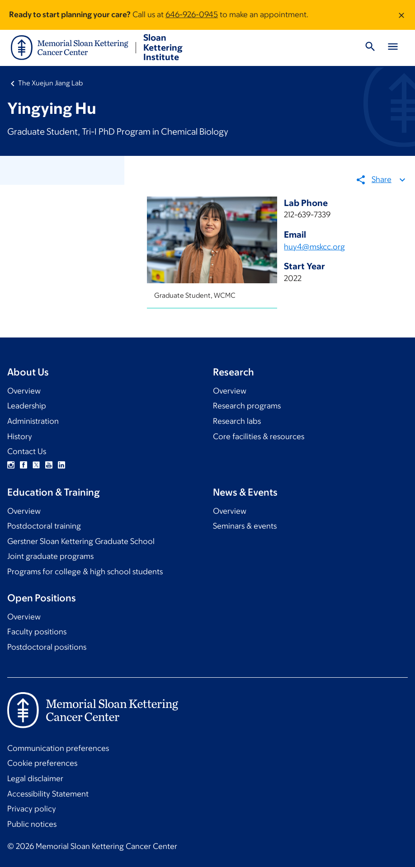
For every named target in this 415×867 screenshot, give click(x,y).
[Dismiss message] (401, 15)
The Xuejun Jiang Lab (50, 83)
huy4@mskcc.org (314, 246)
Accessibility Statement (48, 793)
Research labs (237, 421)
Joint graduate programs (50, 556)
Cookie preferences (42, 763)
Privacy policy (31, 808)
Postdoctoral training (44, 525)
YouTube (48, 465)
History (19, 436)
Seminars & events (245, 525)
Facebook (23, 465)
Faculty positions (36, 631)
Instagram (10, 465)
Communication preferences (58, 748)
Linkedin (61, 465)
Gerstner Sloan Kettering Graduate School (81, 541)
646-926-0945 (191, 14)
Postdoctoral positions (46, 646)
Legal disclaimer (35, 778)
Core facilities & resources (258, 436)
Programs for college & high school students (85, 571)
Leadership (26, 405)
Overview (24, 390)
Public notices (32, 824)
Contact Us (26, 451)
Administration (33, 421)
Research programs (247, 405)
